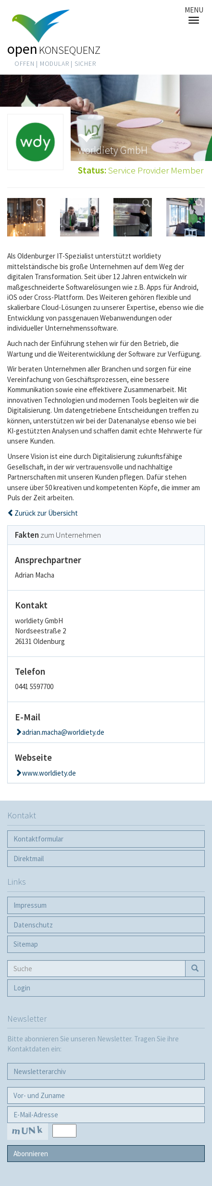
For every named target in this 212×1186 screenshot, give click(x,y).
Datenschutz (33, 924)
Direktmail (28, 858)
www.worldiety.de (49, 773)
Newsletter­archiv (39, 1071)
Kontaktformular (38, 838)
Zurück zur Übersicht (46, 513)
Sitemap (25, 944)
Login (21, 987)
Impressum (30, 905)
